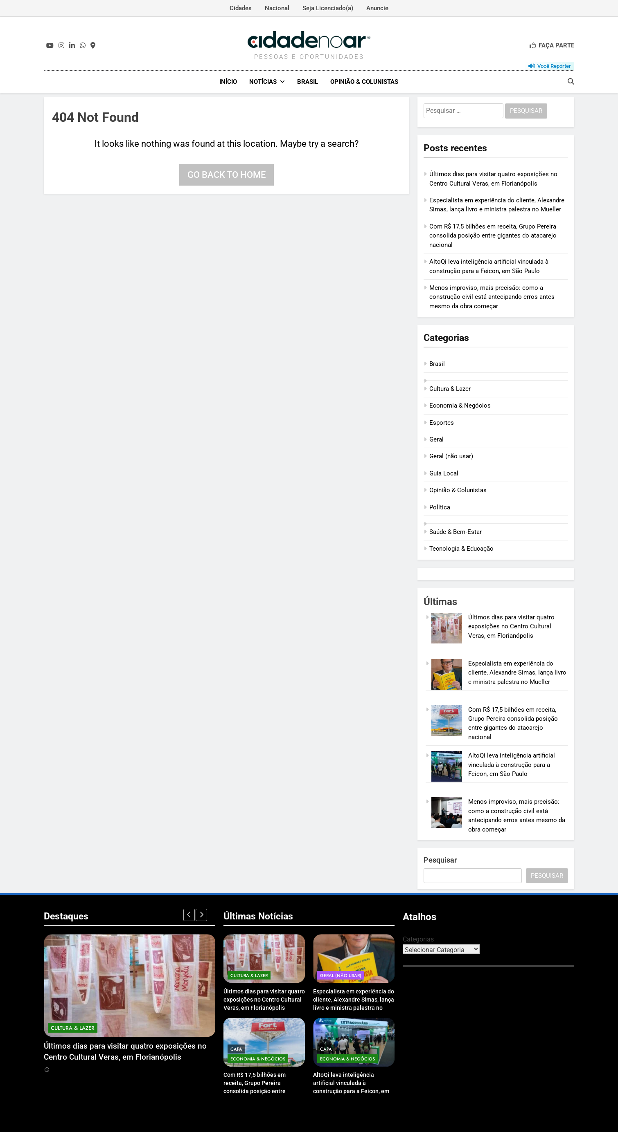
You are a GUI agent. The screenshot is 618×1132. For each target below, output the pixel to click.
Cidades (241, 8)
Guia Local (443, 473)
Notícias (263, 81)
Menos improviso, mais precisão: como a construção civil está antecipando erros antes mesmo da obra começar (492, 296)
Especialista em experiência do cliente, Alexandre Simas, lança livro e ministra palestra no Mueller (517, 672)
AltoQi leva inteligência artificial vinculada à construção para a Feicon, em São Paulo (511, 765)
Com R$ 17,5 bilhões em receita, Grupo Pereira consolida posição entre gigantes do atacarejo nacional (493, 235)
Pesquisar (440, 859)
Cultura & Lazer (450, 388)
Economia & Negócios (460, 405)
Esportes (441, 422)
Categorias (418, 939)
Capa (236, 1048)
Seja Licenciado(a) (327, 8)
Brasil (307, 81)
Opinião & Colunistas (364, 81)
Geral (436, 439)
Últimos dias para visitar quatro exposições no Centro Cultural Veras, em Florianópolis (511, 626)
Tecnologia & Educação (461, 548)
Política (439, 507)
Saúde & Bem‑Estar (455, 531)
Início (228, 81)
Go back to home (226, 174)
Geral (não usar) (451, 456)
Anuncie (377, 8)
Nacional (277, 8)
